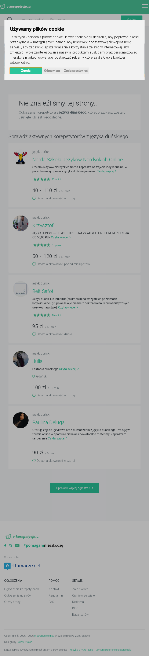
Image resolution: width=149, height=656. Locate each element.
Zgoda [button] (25, 70)
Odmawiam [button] (52, 70)
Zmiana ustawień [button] (76, 70)
